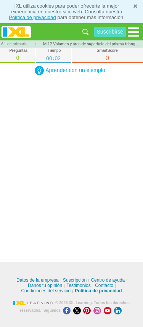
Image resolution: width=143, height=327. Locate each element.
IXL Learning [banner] (16, 32)
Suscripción (75, 280)
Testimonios (78, 285)
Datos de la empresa (37, 280)
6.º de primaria (14, 44)
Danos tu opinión (45, 285)
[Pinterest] (88, 310)
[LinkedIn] (118, 310)
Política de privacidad (32, 17)
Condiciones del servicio (45, 290)
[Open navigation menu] (133, 32)
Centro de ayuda (108, 280)
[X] (78, 310)
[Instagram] (98, 310)
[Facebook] (68, 310)
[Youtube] (109, 310)
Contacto (104, 285)
